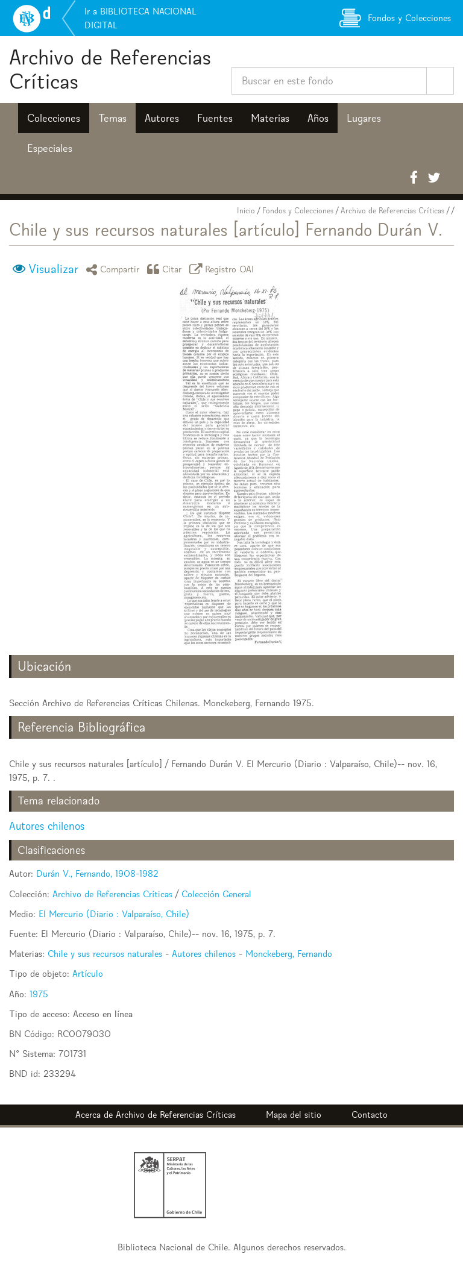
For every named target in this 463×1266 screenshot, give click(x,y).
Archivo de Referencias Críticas (110, 69)
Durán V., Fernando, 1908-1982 (97, 873)
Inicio (246, 210)
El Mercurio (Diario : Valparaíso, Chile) (114, 914)
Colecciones (53, 118)
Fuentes (215, 118)
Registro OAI (223, 269)
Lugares (364, 118)
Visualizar (53, 269)
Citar (166, 269)
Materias (270, 118)
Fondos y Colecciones (297, 210)
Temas (112, 118)
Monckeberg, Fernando (288, 953)
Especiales (49, 148)
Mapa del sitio (293, 1114)
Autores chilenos (46, 826)
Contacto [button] (369, 1114)
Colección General (216, 894)
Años (318, 118)
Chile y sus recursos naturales (105, 953)
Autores (162, 118)
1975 (39, 994)
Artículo (87, 973)
